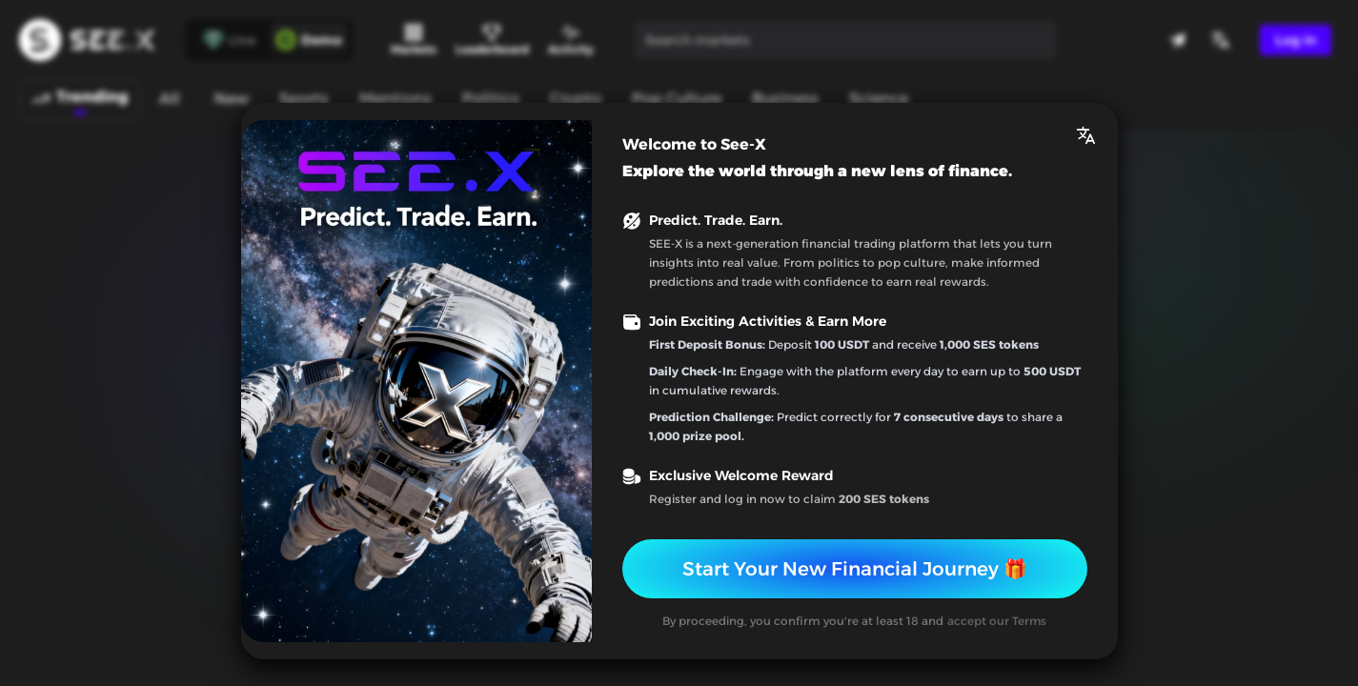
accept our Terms (996, 621)
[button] (1085, 135)
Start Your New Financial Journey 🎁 (854, 568)
